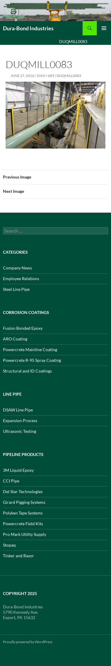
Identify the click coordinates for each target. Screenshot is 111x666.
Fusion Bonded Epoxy (23, 328)
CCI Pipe (11, 480)
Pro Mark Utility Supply (24, 534)
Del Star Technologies (23, 491)
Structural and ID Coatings (27, 370)
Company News (17, 267)
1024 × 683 (45, 75)
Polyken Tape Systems (23, 512)
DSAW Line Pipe (18, 409)
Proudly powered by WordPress (27, 642)
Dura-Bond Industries (28, 28)
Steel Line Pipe (16, 289)
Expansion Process (20, 420)
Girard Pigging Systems (24, 502)
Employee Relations (21, 278)
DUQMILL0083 (69, 75)
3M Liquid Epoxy (18, 470)
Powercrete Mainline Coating (30, 349)
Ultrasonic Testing (19, 431)
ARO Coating (15, 338)
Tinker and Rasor (18, 555)
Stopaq (9, 544)
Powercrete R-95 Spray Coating (32, 360)
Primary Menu (104, 28)
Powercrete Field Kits (23, 523)
